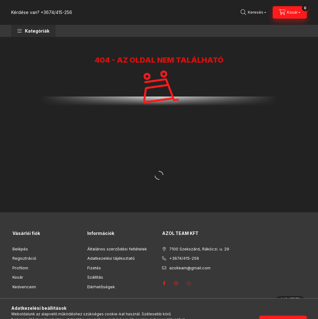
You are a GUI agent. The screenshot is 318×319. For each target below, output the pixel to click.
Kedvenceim (24, 286)
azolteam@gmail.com (190, 267)
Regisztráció (24, 258)
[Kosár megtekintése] (290, 12)
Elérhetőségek (101, 286)
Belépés (20, 248)
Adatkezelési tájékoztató (111, 258)
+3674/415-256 (56, 12)
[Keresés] (253, 12)
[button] (33, 31)
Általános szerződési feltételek (117, 248)
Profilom (20, 267)
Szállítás (95, 277)
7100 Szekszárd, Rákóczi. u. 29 (199, 248)
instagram (176, 283)
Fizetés (94, 267)
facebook (164, 283)
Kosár (17, 277)
